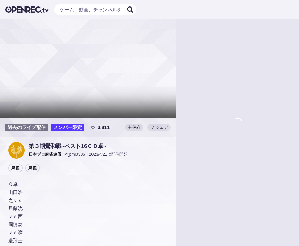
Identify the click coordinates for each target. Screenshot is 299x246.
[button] (16, 150)
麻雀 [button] (15, 168)
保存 (134, 127)
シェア (159, 127)
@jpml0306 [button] (74, 154)
